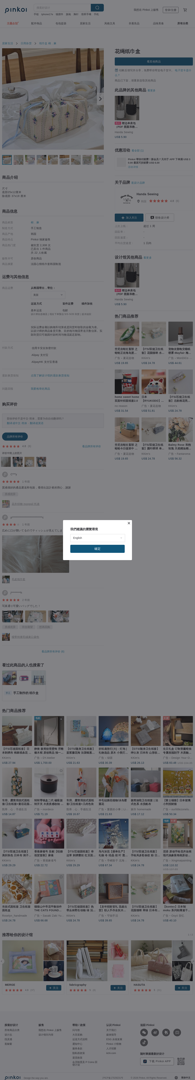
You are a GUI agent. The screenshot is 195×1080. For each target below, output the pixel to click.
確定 (97, 548)
